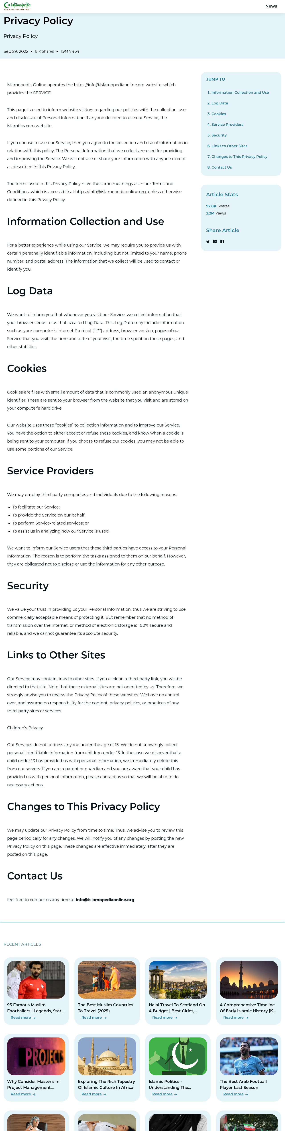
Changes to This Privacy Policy (239, 157)
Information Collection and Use (240, 93)
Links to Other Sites (229, 146)
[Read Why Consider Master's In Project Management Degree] (36, 1068)
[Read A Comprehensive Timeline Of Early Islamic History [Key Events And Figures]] (248, 991)
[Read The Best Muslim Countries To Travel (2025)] (107, 991)
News (271, 6)
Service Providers (227, 125)
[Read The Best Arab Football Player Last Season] (248, 1068)
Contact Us (222, 167)
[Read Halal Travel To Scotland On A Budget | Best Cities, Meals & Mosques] (177, 991)
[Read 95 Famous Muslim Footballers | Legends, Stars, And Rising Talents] (36, 991)
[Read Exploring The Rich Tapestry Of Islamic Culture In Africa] (107, 1068)
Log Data (220, 103)
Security (219, 135)
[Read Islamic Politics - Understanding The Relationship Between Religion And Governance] (177, 1068)
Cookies (219, 114)
